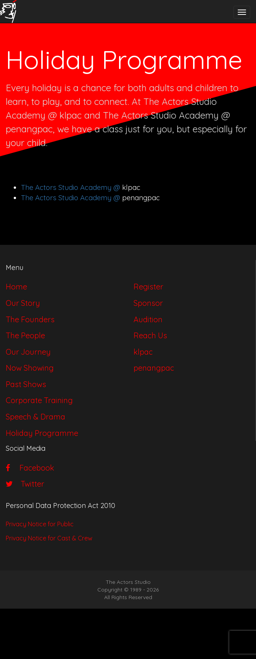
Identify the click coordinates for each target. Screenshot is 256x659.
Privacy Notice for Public (40, 524)
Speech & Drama (35, 416)
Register (148, 286)
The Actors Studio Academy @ (71, 187)
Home (16, 286)
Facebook (30, 468)
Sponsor (148, 303)
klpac (143, 352)
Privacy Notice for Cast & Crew (49, 538)
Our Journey (28, 352)
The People (25, 335)
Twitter (25, 484)
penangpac (154, 368)
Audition (148, 319)
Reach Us (150, 335)
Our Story (23, 303)
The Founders (30, 319)
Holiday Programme (42, 433)
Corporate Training (39, 400)
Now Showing (30, 368)
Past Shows (26, 384)
